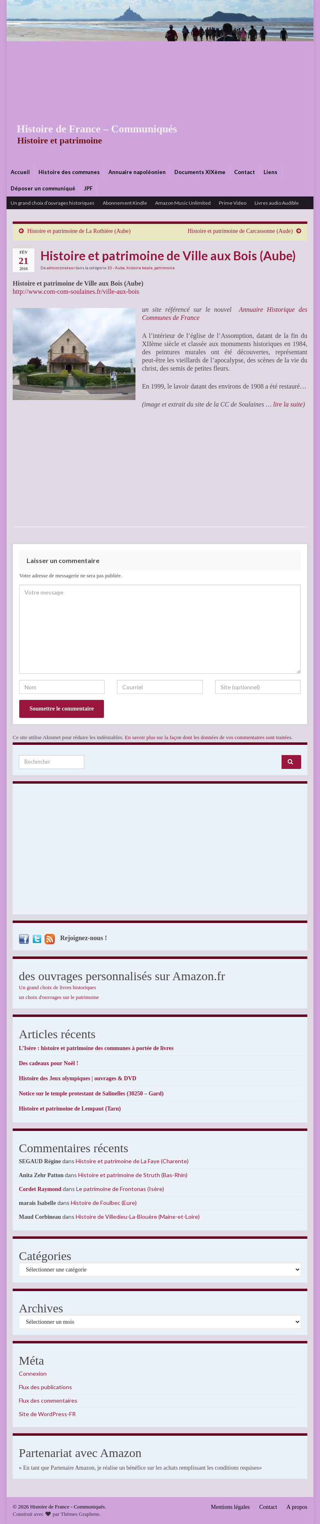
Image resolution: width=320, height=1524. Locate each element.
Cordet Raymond (40, 1189)
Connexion (33, 1373)
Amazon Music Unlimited (183, 203)
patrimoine (164, 267)
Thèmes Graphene (80, 1514)
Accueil (20, 172)
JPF (88, 188)
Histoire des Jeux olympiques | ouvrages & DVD (77, 1078)
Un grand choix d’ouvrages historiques (53, 203)
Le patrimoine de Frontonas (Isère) (120, 1188)
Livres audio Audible (277, 203)
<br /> (37, 467)
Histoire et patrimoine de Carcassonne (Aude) (240, 231)
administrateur (61, 267)
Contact (244, 172)
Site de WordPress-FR (47, 1413)
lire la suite (287, 404)
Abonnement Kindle (125, 203)
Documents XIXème (199, 172)
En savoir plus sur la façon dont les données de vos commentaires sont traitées (208, 737)
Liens (270, 172)
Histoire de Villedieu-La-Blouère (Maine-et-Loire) (138, 1216)
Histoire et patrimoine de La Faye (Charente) (132, 1161)
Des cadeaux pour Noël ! (48, 1063)
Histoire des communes (69, 172)
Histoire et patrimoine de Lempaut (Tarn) (70, 1109)
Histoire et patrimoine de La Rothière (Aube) (79, 231)
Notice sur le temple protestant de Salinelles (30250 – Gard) (91, 1093)
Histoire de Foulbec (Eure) (104, 1202)
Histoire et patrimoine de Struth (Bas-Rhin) (132, 1174)
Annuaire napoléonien (137, 172)
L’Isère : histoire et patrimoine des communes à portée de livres (96, 1048)
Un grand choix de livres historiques (57, 987)
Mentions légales (230, 1507)
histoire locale (139, 267)
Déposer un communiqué (43, 188)
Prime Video (232, 203)
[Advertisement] (160, 102)
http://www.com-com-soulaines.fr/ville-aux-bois (76, 291)
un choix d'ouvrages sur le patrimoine (59, 997)
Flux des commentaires (48, 1400)
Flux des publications (45, 1386)
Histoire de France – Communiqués (91, 129)
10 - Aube (116, 267)
